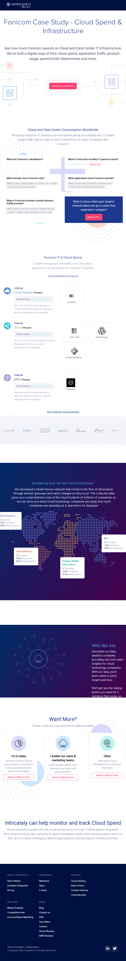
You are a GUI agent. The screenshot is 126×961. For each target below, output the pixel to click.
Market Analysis (15, 908)
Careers (43, 926)
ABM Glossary (46, 936)
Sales (41, 886)
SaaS (18, 327)
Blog (41, 908)
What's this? (95, 164)
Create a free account (18, 777)
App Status (44, 922)
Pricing (10, 890)
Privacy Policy (33, 947)
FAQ (41, 917)
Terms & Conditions (16, 947)
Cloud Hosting (23, 292)
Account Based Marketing (20, 917)
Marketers (44, 881)
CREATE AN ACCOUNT (63, 86)
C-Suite (43, 890)
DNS (17, 379)
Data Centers (77, 886)
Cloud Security (78, 895)
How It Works (13, 881)
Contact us (44, 912)
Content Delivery (79, 890)
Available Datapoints (17, 886)
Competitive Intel (16, 912)
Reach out (94, 217)
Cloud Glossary (46, 931)
